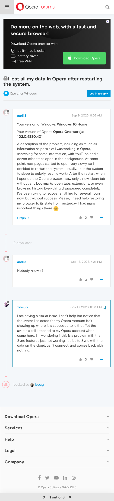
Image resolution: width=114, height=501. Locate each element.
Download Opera (87, 44)
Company (14, 447)
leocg (37, 370)
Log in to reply (99, 79)
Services (13, 413)
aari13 (21, 101)
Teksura (22, 293)
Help (9, 425)
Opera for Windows (23, 79)
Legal (10, 436)
